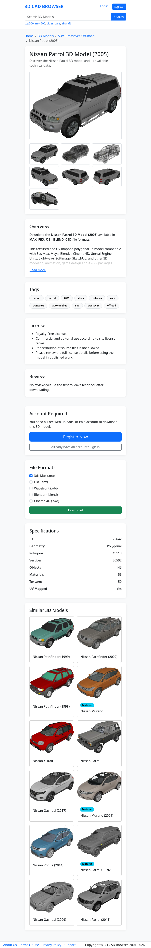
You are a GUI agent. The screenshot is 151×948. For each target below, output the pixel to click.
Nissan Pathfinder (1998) (51, 706)
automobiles (59, 305)
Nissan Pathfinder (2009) (98, 657)
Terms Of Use (29, 945)
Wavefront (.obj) (46, 488)
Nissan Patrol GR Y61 (96, 870)
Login (104, 6)
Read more (38, 270)
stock (81, 298)
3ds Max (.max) (45, 476)
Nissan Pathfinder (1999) (51, 657)
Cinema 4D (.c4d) (46, 501)
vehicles (97, 298)
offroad (111, 305)
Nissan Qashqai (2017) (49, 810)
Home (29, 36)
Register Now (75, 436)
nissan (36, 298)
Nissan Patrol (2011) (95, 919)
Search (119, 17)
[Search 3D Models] (68, 17)
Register (119, 6)
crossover (93, 305)
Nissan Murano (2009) (96, 815)
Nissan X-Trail (43, 761)
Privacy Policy (51, 945)
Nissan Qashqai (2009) (49, 919)
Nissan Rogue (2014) (48, 865)
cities (50, 23)
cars (57, 23)
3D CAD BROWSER (44, 6)
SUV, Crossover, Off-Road (76, 36)
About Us (10, 945)
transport (38, 305)
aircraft (66, 23)
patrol (52, 298)
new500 (40, 23)
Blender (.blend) (46, 494)
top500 (29, 23)
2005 (66, 298)
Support (70, 945)
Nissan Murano (91, 711)
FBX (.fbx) (41, 482)
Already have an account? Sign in (75, 447)
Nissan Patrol (90, 761)
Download (75, 510)
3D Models (46, 36)
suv (77, 305)
